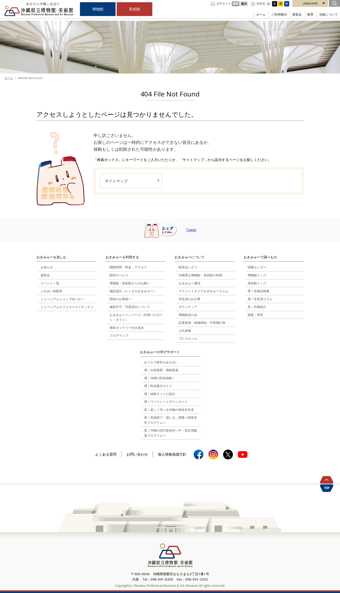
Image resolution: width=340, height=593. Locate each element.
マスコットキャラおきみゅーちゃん (203, 291)
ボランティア (188, 307)
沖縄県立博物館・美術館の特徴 (200, 275)
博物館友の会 (188, 315)
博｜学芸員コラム (260, 299)
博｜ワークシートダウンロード (166, 401)
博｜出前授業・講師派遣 (161, 370)
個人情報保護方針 (172, 454)
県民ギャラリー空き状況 (127, 328)
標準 (235, 4)
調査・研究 (255, 315)
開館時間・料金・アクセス (128, 267)
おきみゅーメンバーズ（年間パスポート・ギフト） (136, 317)
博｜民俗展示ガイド (158, 386)
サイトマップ (116, 180)
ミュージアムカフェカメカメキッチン (67, 307)
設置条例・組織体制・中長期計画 (202, 322)
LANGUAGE (310, 3)
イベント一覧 (50, 283)
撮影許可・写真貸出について (130, 307)
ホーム (257, 14)
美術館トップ (257, 283)
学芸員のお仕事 (189, 299)
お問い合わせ (137, 454)
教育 (309, 14)
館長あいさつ (188, 267)
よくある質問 (105, 454)
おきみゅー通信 (189, 283)
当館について (328, 14)
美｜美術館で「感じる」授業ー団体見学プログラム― (170, 420)
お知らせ (47, 267)
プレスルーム (188, 338)
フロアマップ (119, 335)
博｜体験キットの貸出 (159, 394)
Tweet (191, 229)
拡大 (244, 4)
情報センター (257, 267)
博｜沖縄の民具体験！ (159, 378)
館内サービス (119, 275)
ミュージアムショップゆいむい (62, 299)
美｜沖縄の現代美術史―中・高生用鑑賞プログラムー (170, 433)
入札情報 (185, 330)
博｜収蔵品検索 (258, 291)
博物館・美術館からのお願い (130, 283)
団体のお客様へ (120, 299)
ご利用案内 (276, 14)
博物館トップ (257, 275)
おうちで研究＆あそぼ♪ (160, 362)
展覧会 (294, 14)
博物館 (98, 9)
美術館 (134, 9)
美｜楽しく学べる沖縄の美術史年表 (169, 410)
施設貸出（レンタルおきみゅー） (133, 291)
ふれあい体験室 (51, 291)
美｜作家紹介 (257, 307)
